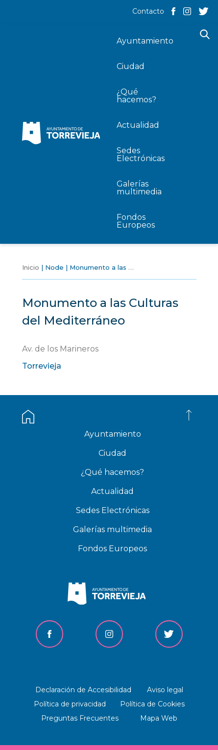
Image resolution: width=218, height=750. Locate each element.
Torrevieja (41, 366)
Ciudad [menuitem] (131, 66)
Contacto (148, 11)
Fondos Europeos (112, 548)
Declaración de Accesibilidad (83, 689)
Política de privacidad (70, 704)
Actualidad (112, 491)
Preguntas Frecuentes (80, 718)
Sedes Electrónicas (112, 510)
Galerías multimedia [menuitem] (139, 187)
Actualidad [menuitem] (138, 125)
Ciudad (112, 453)
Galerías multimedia (112, 529)
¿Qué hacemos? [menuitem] (136, 95)
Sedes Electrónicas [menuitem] (141, 154)
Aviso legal (165, 689)
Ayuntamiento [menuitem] (145, 41)
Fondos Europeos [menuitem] (136, 221)
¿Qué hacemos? (112, 472)
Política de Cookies (152, 704)
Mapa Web (158, 718)
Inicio (30, 267)
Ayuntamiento (112, 434)
